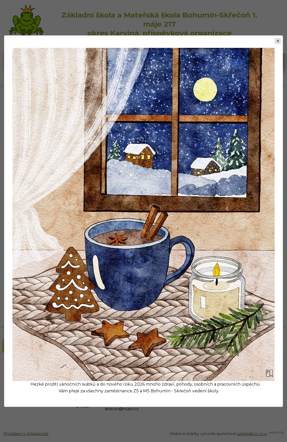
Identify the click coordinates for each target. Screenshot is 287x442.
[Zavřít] (278, 41)
